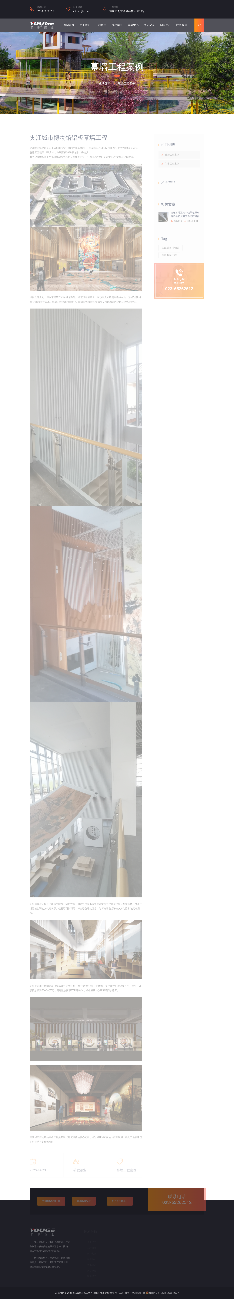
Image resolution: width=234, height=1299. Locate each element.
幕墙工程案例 (126, 84)
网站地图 (136, 1293)
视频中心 (133, 25)
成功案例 (117, 25)
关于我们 (85, 25)
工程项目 (101, 25)
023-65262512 (45, 11)
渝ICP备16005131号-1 (120, 1293)
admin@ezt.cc (81, 11)
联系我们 (181, 25)
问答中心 (165, 25)
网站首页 (68, 25)
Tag (143, 1293)
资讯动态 (149, 25)
